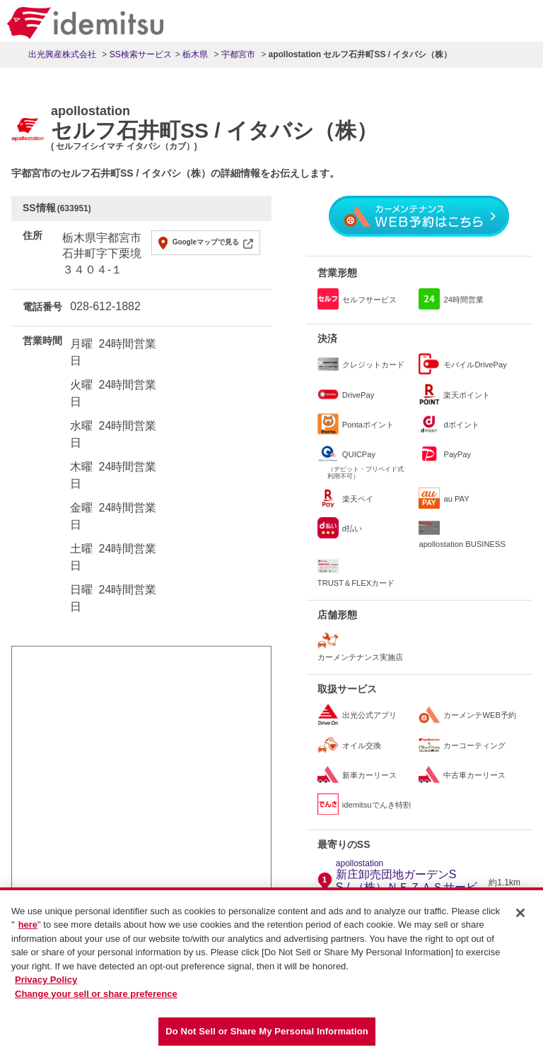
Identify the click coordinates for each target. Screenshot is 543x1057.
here (27, 932)
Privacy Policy (46, 987)
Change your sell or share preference (96, 1001)
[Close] (520, 919)
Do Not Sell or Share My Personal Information (266, 1039)
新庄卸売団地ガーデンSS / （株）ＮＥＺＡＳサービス (410, 882)
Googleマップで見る (206, 242)
